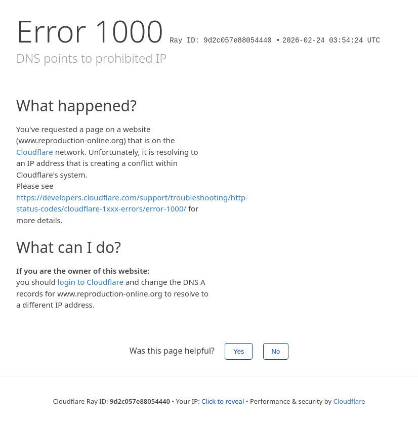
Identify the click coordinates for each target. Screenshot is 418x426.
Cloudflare (34, 152)
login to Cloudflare (90, 282)
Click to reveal (222, 401)
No (276, 351)
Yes (238, 351)
